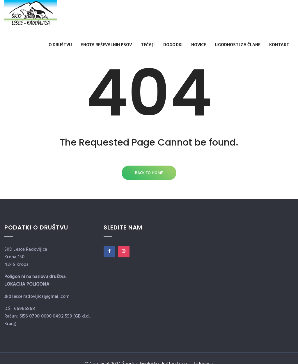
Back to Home (149, 173)
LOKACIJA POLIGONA (26, 284)
